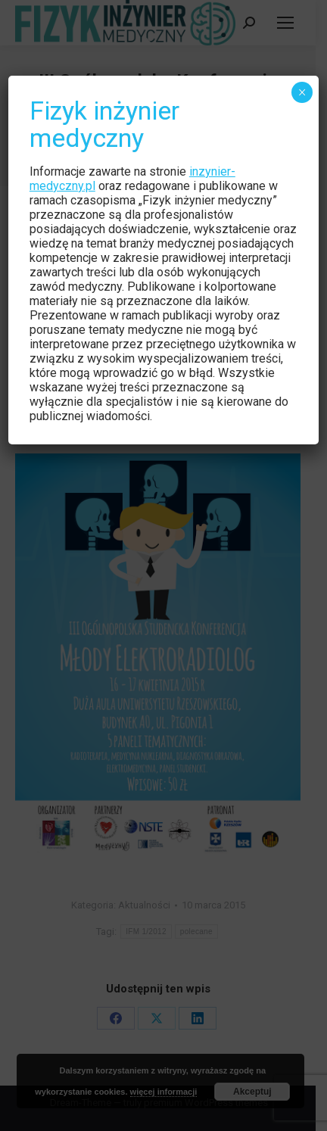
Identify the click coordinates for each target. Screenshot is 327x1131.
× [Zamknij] (302, 92)
